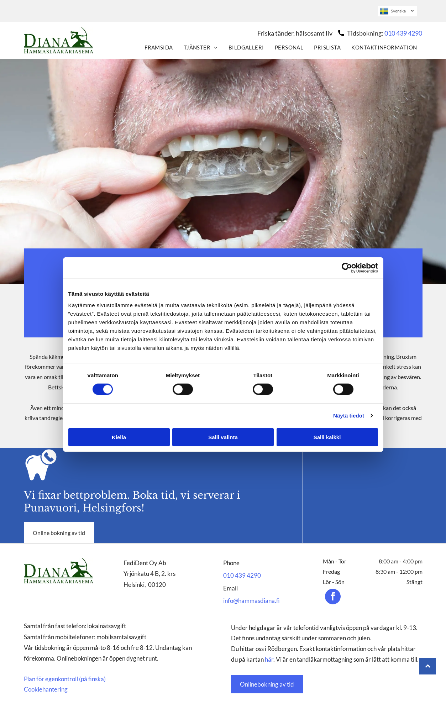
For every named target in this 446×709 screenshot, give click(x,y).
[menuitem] (158, 47)
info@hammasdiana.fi (251, 600)
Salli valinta (223, 437)
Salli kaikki (327, 437)
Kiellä (119, 437)
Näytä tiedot (348, 416)
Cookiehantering (46, 689)
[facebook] (333, 597)
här (269, 659)
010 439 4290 (403, 33)
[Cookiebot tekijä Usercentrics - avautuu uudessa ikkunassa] (347, 268)
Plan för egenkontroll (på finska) (65, 679)
